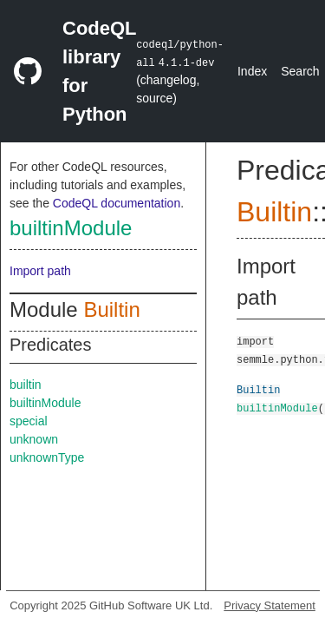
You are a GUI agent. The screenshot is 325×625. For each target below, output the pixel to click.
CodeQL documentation (116, 203)
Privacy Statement (269, 605)
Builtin (111, 309)
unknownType (47, 457)
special (29, 421)
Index (252, 71)
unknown (34, 439)
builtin (26, 384)
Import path (40, 271)
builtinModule (71, 228)
